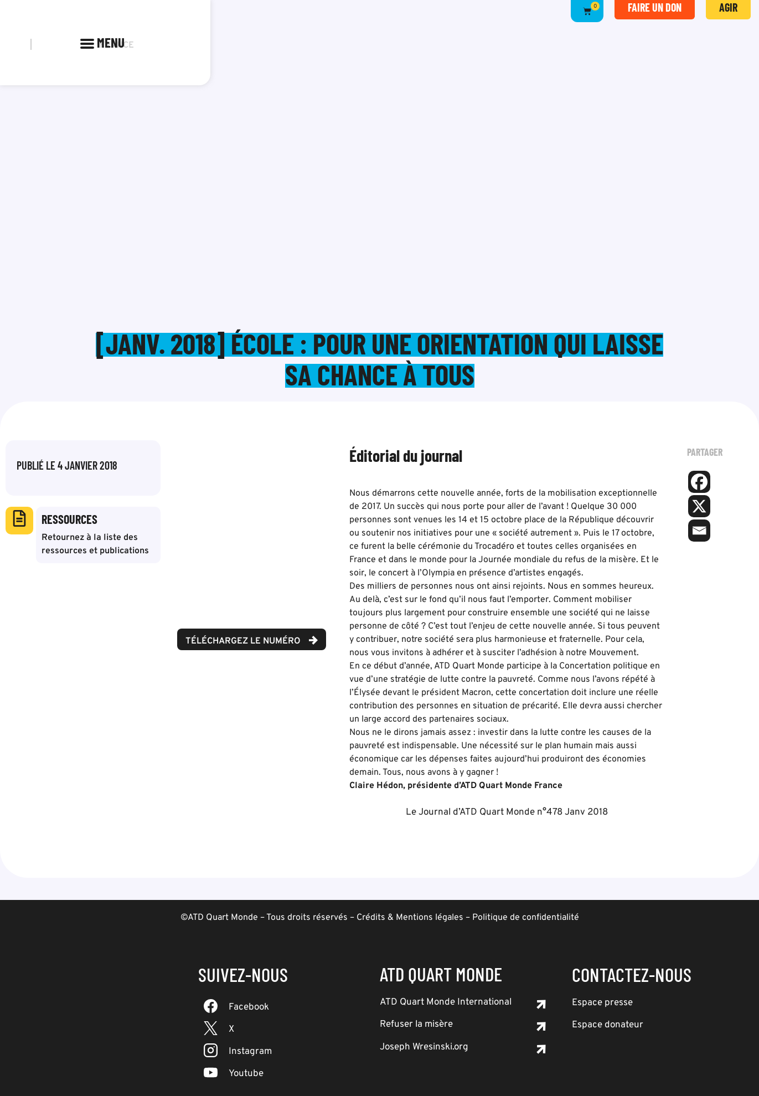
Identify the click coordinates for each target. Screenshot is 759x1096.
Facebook (249, 1007)
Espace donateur (607, 1025)
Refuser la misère (416, 1024)
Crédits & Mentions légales (410, 917)
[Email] (699, 530)
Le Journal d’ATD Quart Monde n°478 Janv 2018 (507, 812)
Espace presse (602, 1003)
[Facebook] (699, 482)
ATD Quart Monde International (446, 1002)
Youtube (246, 1074)
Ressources (69, 519)
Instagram (250, 1052)
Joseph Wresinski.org (424, 1047)
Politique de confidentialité (525, 917)
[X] (699, 506)
